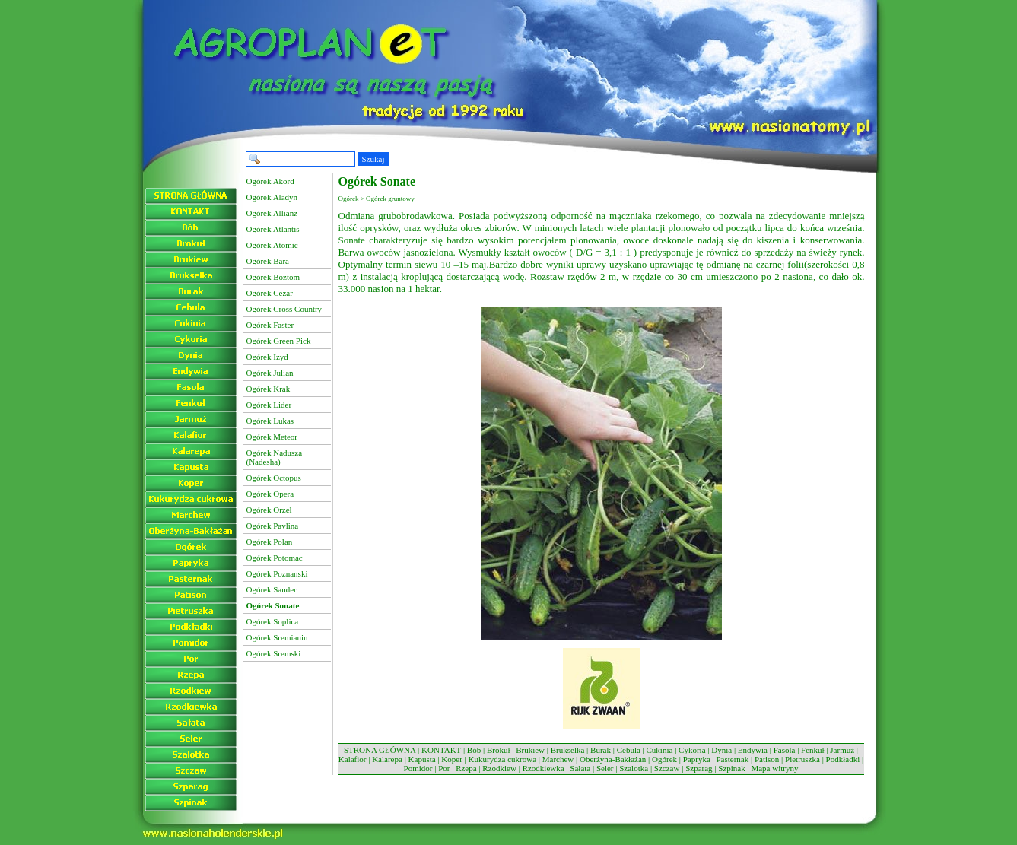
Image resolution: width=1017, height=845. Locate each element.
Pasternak (732, 759)
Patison (767, 759)
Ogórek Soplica (272, 621)
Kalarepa (387, 759)
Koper (451, 759)
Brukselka (568, 749)
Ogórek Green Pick (278, 340)
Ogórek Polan (269, 541)
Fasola (785, 749)
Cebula (628, 749)
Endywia (753, 749)
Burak (600, 749)
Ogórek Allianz (272, 213)
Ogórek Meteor (272, 436)
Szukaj (373, 159)
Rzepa (466, 768)
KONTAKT (441, 749)
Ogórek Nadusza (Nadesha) (274, 457)
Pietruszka (802, 759)
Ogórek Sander (271, 589)
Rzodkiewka (543, 768)
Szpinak (731, 768)
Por (444, 768)
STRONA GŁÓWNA (379, 749)
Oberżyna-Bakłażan (613, 759)
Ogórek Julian (270, 372)
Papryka (696, 759)
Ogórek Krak (268, 388)
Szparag (698, 768)
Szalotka (633, 768)
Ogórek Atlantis (273, 228)
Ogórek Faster (270, 324)
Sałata (580, 768)
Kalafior (352, 759)
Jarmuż (842, 749)
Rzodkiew (499, 768)
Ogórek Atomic (272, 244)
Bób (474, 749)
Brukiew (530, 749)
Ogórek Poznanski (277, 573)
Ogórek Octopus (273, 477)
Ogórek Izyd (267, 356)
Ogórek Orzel (269, 509)
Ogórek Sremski (273, 653)
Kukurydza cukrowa (503, 759)
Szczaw (667, 768)
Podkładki (843, 759)
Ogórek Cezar (269, 292)
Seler (605, 768)
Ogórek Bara (268, 260)
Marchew (558, 759)
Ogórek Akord (270, 181)
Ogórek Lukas (270, 420)
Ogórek (664, 759)
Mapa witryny (774, 768)
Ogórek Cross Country (284, 308)
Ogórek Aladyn (272, 197)
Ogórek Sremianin (277, 637)
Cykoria (692, 749)
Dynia (721, 749)
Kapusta (422, 759)
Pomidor (418, 768)
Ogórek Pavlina (272, 525)
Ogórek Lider (269, 404)
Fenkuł (813, 749)
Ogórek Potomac (274, 557)
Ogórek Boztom (273, 276)
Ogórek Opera (270, 493)
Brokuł (498, 749)
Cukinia (660, 749)
